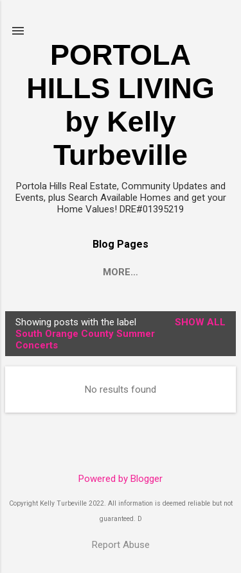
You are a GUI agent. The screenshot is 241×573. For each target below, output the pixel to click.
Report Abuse (121, 545)
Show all (200, 322)
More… (120, 272)
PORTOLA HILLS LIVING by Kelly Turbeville (120, 104)
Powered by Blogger (120, 478)
